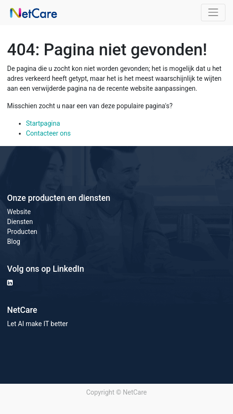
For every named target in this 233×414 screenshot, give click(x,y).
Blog (13, 241)
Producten (22, 231)
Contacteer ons (48, 133)
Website (19, 212)
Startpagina (43, 123)
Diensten (20, 221)
